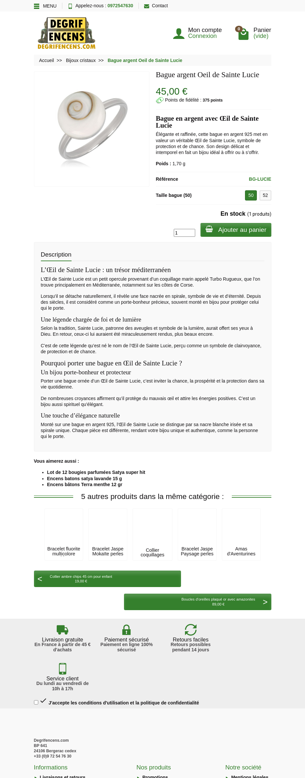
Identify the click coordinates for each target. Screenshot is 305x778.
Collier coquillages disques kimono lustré (152, 557)
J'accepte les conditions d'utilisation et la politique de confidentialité (116, 639)
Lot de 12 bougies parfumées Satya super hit (96, 472)
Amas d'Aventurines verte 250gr (241, 553)
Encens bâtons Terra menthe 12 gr (84, 484)
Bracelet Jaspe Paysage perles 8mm (197, 553)
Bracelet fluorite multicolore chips (63, 553)
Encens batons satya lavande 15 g (84, 478)
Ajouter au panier (235, 229)
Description (56, 254)
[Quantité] (183, 233)
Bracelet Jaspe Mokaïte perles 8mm (108, 553)
